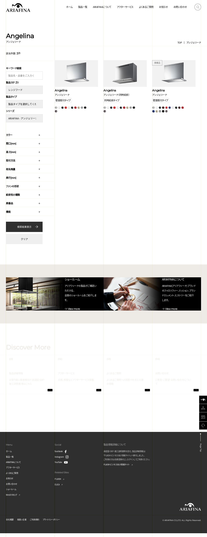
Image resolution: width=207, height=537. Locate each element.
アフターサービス (125, 7)
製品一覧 (82, 7)
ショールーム (12, 492)
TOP (179, 42)
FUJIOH (59, 482)
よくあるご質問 (146, 7)
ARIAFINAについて (102, 7)
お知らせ (163, 7)
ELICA (58, 488)
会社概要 (10, 523)
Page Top (201, 449)
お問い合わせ (180, 7)
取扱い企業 (24, 523)
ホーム (69, 7)
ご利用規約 (39, 523)
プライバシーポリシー (58, 523)
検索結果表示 (24, 225)
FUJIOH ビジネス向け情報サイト (120, 468)
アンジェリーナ (193, 42)
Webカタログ (12, 498)
